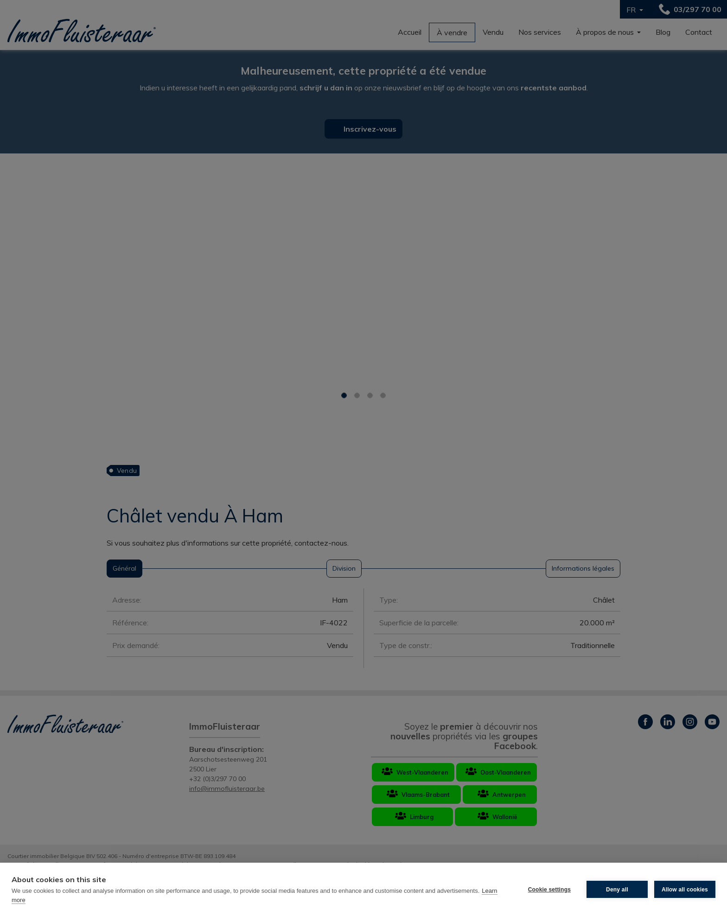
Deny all (617, 889)
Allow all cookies (685, 889)
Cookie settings (549, 889)
